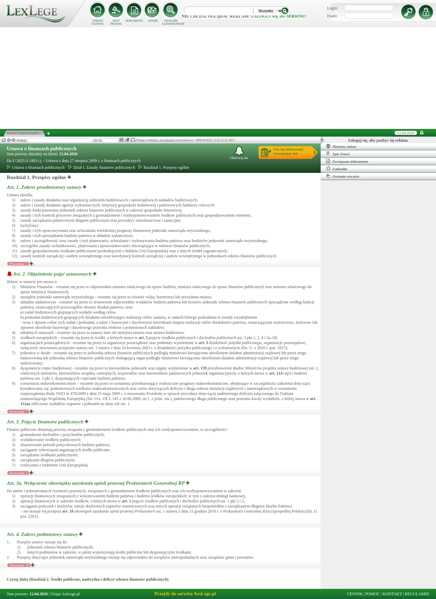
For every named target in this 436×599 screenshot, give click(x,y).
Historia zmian (341, 146)
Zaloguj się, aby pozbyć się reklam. (378, 140)
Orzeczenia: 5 (18, 263)
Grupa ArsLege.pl (65, 594)
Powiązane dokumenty (347, 161)
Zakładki (336, 168)
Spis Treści (337, 153)
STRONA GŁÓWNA (98, 22)
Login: (332, 8)
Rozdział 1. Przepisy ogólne (163, 167)
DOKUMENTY (134, 20)
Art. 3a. (96, 483)
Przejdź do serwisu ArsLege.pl (185, 593)
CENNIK (153, 20)
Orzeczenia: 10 (19, 565)
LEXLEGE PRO (223, 140)
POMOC (372, 594)
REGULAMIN (417, 594)
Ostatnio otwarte (342, 176)
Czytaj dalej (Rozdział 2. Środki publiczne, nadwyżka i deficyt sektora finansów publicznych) (88, 579)
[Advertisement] (218, 78)
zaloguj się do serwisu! (278, 16)
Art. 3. (46, 421)
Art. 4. (43, 534)
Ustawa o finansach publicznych (41, 148)
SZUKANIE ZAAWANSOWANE (171, 22)
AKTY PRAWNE (115, 22)
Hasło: (332, 16)
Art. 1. (45, 187)
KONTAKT (392, 594)
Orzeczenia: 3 (18, 473)
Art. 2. (53, 274)
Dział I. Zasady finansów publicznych (101, 167)
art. (143, 337)
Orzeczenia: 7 (18, 411)
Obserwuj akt (239, 153)
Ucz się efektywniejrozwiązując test (288, 151)
